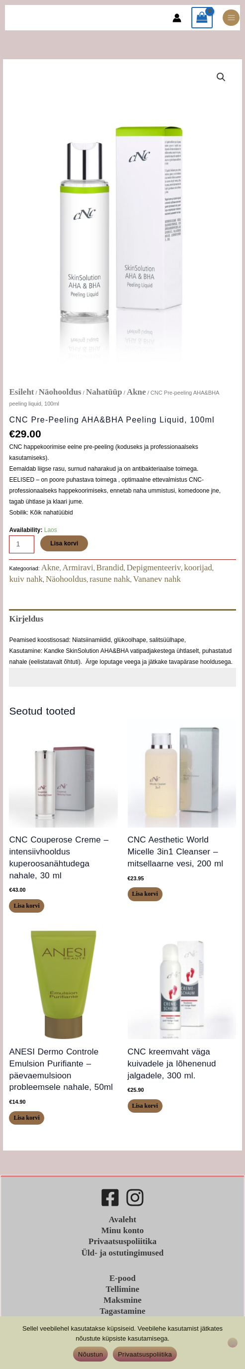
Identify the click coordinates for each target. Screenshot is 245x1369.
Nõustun (90, 1354)
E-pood (122, 1278)
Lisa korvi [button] (26, 905)
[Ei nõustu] (233, 1343)
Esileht (21, 392)
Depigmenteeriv (154, 567)
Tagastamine (123, 1311)
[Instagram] (135, 1197)
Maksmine (122, 1300)
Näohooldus (60, 392)
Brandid (110, 567)
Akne (136, 392)
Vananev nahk (157, 579)
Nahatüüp (104, 392)
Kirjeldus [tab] (26, 619)
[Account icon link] (176, 17)
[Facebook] (110, 1197)
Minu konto (122, 1230)
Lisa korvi (64, 543)
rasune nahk (109, 579)
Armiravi (78, 567)
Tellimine (122, 1289)
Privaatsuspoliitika (122, 1241)
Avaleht (122, 1219)
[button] (221, 77)
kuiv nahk (26, 579)
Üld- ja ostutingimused (122, 1253)
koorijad (198, 567)
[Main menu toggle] (231, 17)
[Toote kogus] (21, 544)
